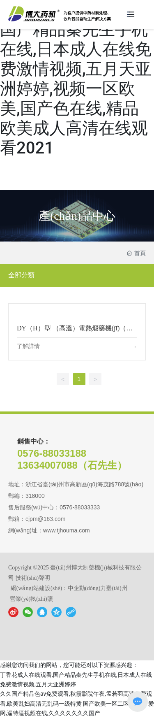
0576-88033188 (51, 453)
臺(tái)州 (116, 588)
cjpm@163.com (45, 519)
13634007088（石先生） (72, 465)
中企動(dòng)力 (87, 588)
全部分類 (21, 275)
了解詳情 (28, 346)
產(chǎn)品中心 (77, 215)
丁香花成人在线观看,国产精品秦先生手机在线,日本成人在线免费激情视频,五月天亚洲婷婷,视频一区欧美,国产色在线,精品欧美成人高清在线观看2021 (76, 79)
